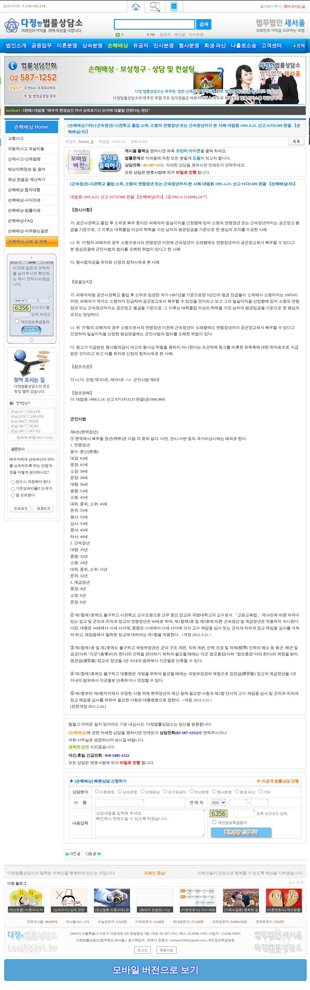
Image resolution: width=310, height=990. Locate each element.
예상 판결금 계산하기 (25, 179)
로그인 (142, 950)
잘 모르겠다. (26, 495)
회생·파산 (215, 45)
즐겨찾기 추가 (270, 6)
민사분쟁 (163, 45)
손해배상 (117, 45)
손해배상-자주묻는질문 (27, 231)
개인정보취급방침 (221, 940)
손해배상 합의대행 (23, 190)
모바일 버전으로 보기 (155, 970)
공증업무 (41, 45)
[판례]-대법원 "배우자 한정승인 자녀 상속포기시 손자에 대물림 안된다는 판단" (86, 110)
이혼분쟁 (67, 45)
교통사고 (15, 138)
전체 (300, 45)
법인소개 (16, 45)
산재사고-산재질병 (23, 159)
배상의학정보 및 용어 (25, 169)
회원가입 (166, 950)
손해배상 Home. (31, 126)
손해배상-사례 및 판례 (26, 241)
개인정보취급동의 (35, 322)
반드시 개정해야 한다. (33, 482)
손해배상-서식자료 (23, 200)
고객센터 (271, 45)
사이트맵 (196, 34)
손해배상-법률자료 (23, 210)
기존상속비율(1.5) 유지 (34, 488)
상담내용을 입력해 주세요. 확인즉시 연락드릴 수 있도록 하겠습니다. (150, 823)
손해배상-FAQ (19, 220)
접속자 (165, 34)
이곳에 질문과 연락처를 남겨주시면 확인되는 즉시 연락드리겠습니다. (31, 281)
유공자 (140, 45)
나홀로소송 (243, 45)
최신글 (179, 34)
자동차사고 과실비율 (25, 148)
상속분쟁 (92, 45)
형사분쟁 (189, 45)
